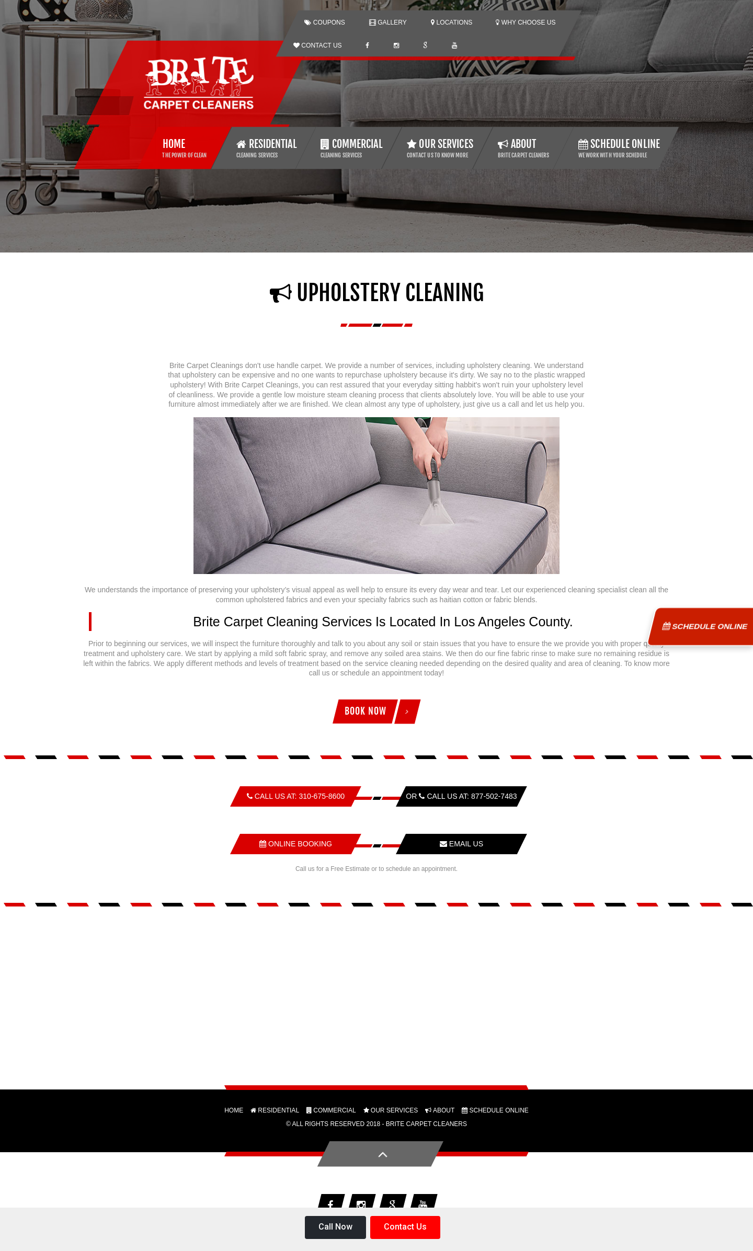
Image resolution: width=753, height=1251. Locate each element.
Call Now (335, 1227)
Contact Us (405, 1227)
